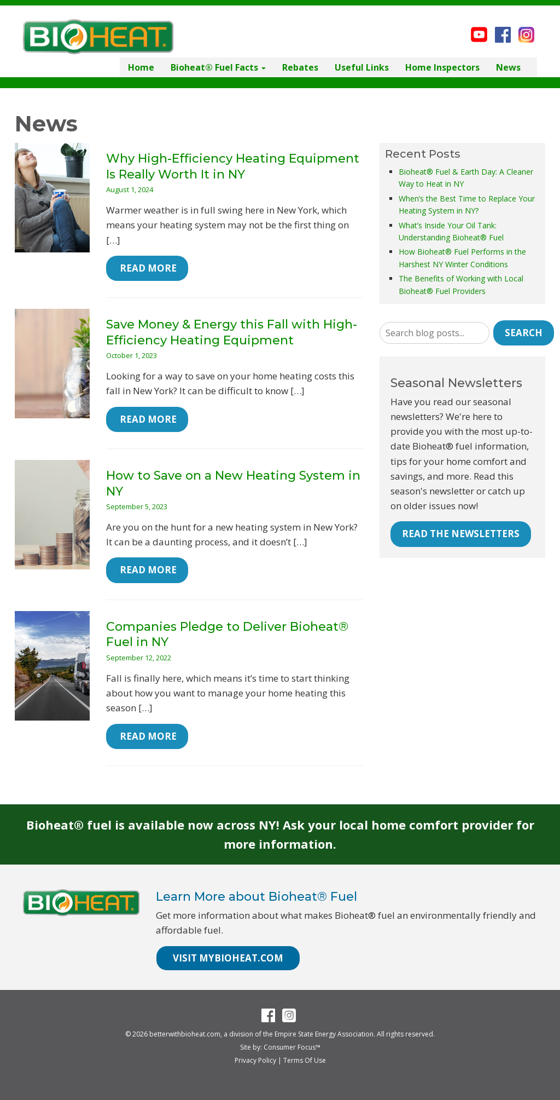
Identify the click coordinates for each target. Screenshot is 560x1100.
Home (141, 67)
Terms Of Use (304, 1060)
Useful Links (362, 67)
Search (523, 332)
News (508, 67)
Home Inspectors (442, 67)
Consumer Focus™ (292, 1047)
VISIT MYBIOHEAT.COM (228, 958)
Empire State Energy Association (324, 1034)
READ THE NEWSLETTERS (461, 533)
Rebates (300, 67)
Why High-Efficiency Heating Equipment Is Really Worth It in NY (232, 166)
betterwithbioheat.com (184, 1034)
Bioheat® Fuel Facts (218, 67)
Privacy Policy (255, 1060)
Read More (147, 268)
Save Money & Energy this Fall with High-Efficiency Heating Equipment (231, 332)
